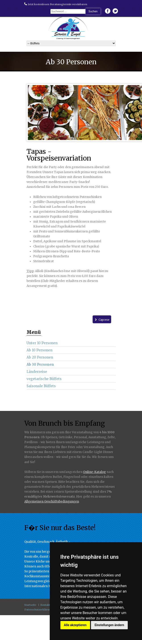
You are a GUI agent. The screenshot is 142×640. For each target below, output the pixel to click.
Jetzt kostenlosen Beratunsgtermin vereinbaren (55, 4)
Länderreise (37, 371)
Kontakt (45, 604)
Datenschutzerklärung (38, 609)
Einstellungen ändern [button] (109, 625)
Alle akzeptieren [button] (75, 625)
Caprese (101, 319)
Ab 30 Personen (40, 364)
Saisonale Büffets (41, 386)
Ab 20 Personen (40, 357)
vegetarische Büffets (44, 379)
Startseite (30, 604)
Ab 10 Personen (39, 350)
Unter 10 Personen (42, 343)
